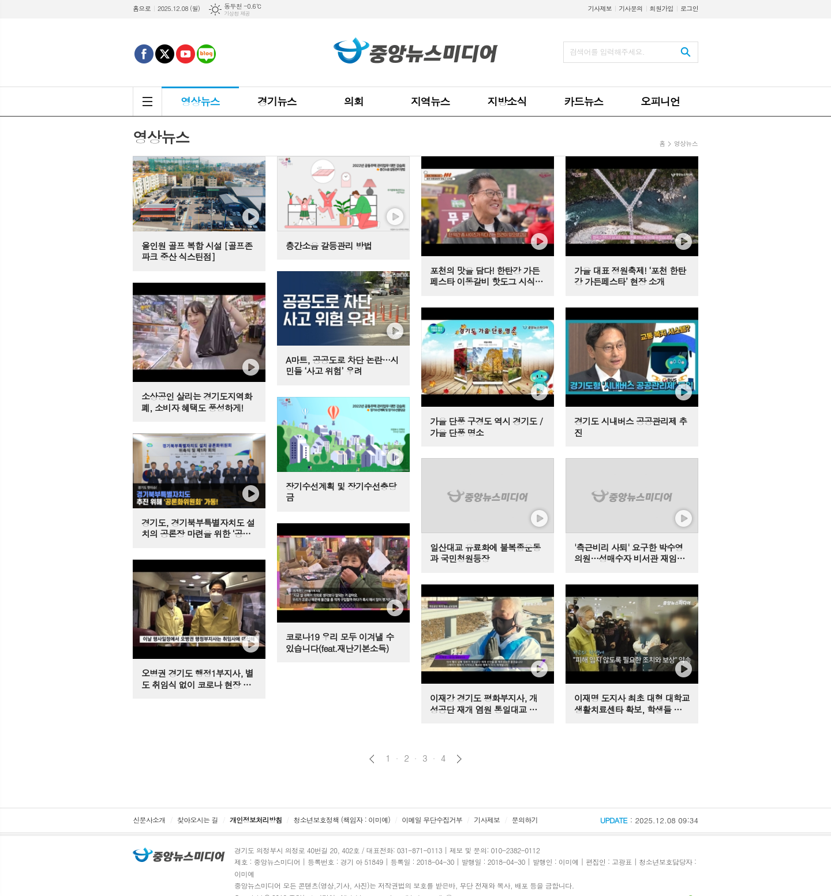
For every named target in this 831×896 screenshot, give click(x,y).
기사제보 (600, 8)
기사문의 (630, 8)
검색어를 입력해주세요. (607, 51)
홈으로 (142, 8)
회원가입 (661, 8)
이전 (372, 759)
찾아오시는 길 (197, 819)
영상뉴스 (686, 143)
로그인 (689, 8)
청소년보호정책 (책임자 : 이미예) (342, 819)
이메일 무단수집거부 (432, 819)
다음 (459, 759)
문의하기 (525, 819)
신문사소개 (149, 819)
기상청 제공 (237, 13)
